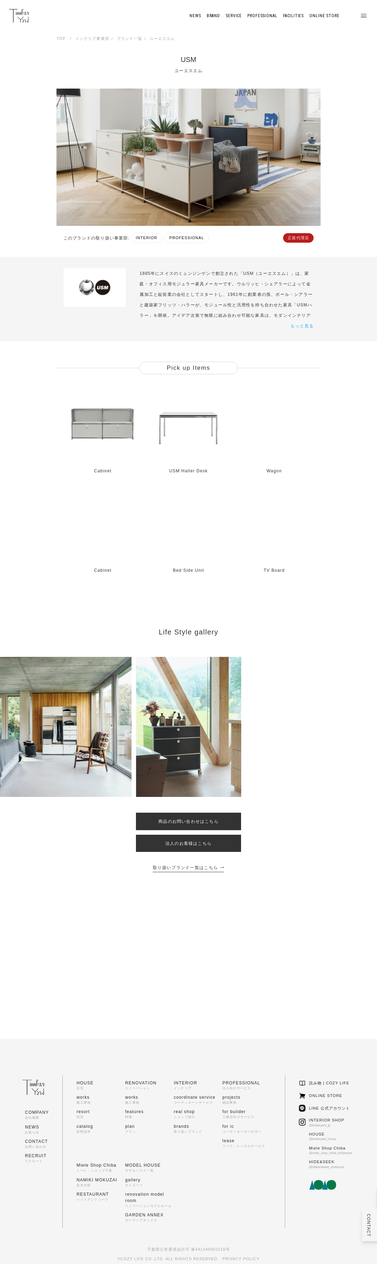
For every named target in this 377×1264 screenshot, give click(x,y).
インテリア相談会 (257, 953)
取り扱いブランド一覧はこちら (188, 867)
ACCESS (80, 1007)
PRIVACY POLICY (241, 1259)
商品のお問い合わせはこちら (188, 821)
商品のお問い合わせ (257, 994)
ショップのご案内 (257, 973)
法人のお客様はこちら (188, 843)
